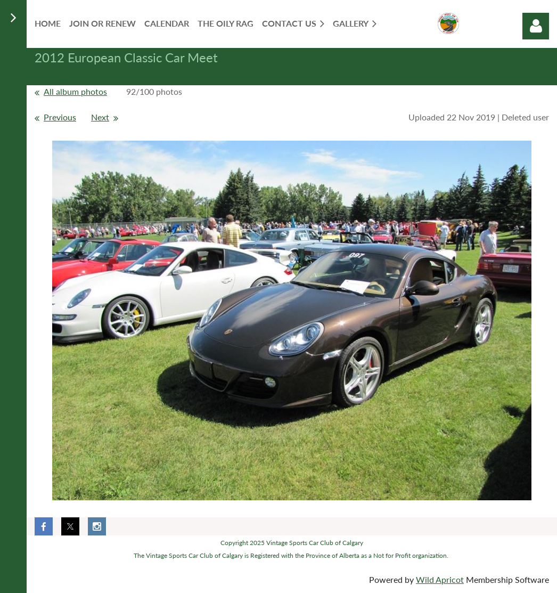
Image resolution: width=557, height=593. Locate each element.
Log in (535, 26)
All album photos (75, 91)
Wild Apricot (440, 579)
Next (100, 117)
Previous (60, 117)
